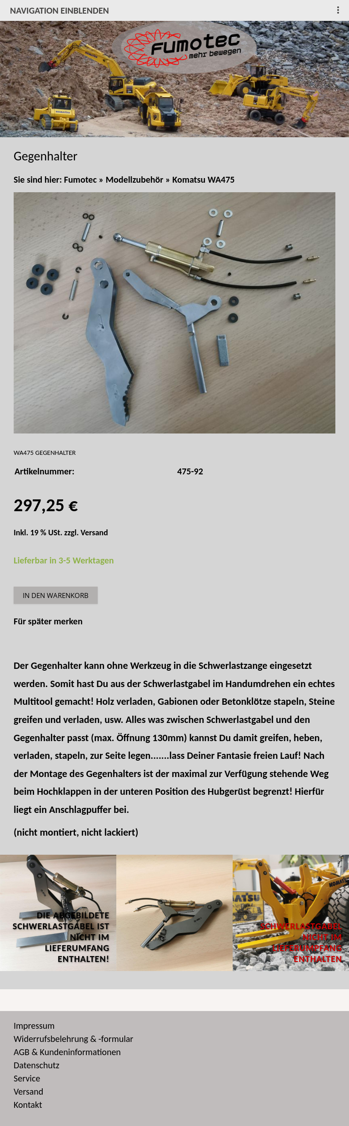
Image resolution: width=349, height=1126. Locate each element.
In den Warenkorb (56, 595)
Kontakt (28, 1104)
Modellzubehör (135, 179)
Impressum (34, 1025)
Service (27, 1078)
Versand (94, 533)
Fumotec (80, 179)
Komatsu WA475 (203, 179)
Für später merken (48, 621)
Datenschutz (37, 1065)
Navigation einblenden (59, 10)
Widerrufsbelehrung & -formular (73, 1038)
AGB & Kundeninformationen (67, 1051)
